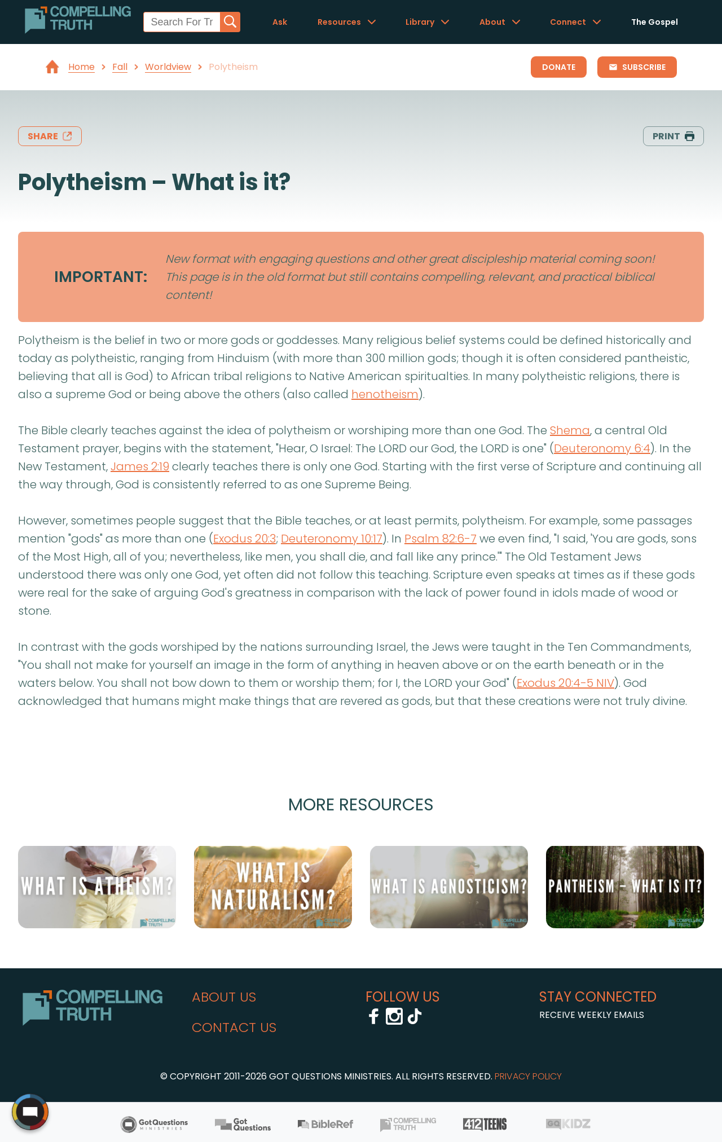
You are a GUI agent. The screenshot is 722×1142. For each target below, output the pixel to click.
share (50, 136)
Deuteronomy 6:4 (602, 448)
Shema (570, 430)
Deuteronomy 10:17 (331, 538)
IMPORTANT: (100, 276)
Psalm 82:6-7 (440, 538)
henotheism (385, 394)
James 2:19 (140, 466)
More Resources (361, 804)
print (673, 136)
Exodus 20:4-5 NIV (565, 683)
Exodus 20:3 (244, 538)
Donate (558, 67)
